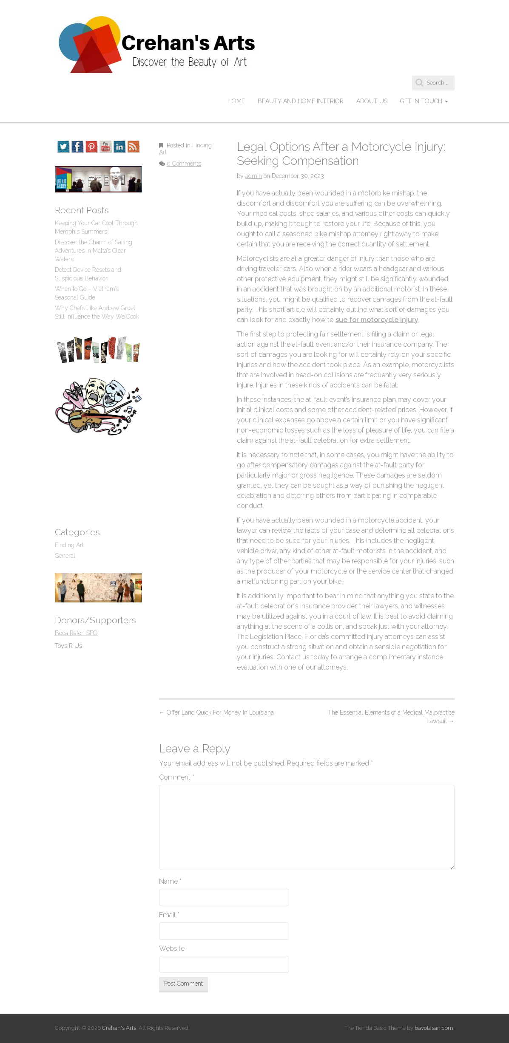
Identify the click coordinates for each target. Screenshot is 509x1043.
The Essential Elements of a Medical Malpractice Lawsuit (391, 716)
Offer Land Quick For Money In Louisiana (216, 712)
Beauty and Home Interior (301, 101)
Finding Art (69, 545)
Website (172, 948)
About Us (371, 101)
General (65, 555)
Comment (176, 777)
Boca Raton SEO (76, 633)
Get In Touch (424, 101)
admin (253, 175)
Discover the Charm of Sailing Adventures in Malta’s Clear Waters (93, 251)
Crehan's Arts (119, 1028)
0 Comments (184, 163)
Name (170, 881)
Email (169, 915)
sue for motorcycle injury (377, 320)
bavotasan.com (434, 1028)
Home (236, 101)
